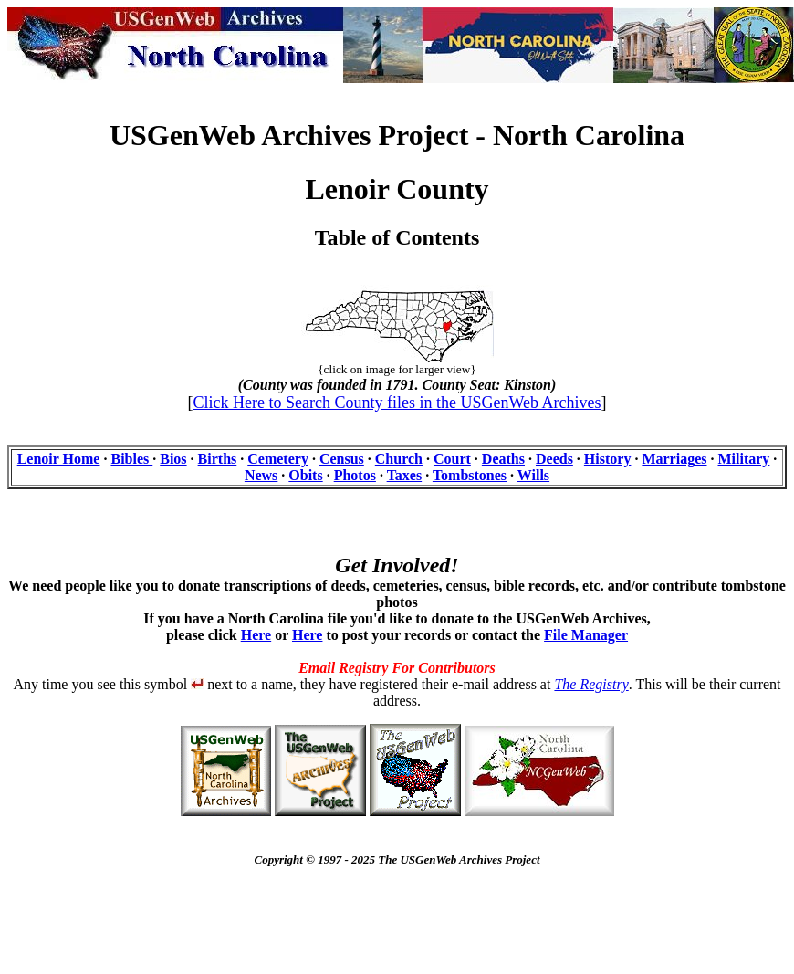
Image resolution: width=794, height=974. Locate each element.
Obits (305, 475)
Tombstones (470, 475)
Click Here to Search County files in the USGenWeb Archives (397, 402)
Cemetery (277, 458)
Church (399, 458)
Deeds (554, 458)
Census (341, 458)
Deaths (503, 458)
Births (217, 458)
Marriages (674, 458)
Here (256, 635)
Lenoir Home (58, 458)
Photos (355, 475)
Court (452, 458)
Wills (533, 475)
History (608, 458)
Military (743, 458)
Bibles (131, 458)
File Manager (586, 635)
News (261, 475)
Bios (173, 458)
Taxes (405, 475)
